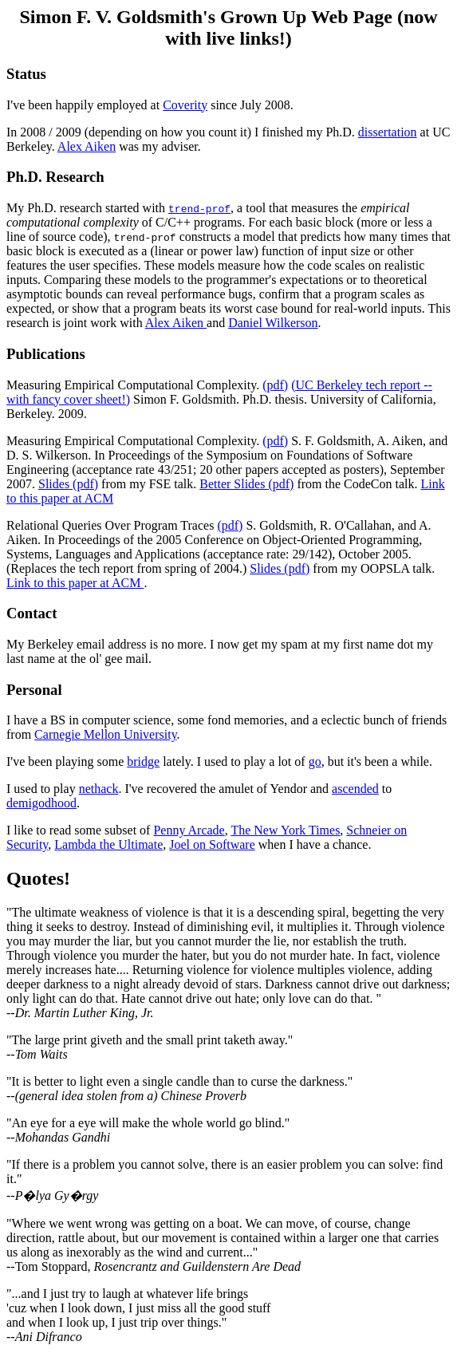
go (315, 761)
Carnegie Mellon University (105, 734)
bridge (143, 761)
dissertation (387, 132)
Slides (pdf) (68, 484)
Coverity (185, 105)
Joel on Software (212, 844)
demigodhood (41, 803)
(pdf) (275, 385)
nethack (99, 788)
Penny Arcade (188, 830)
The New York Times (285, 830)
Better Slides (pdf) (246, 484)
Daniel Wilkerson (272, 322)
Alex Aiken (86, 146)
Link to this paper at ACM (75, 583)
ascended (355, 788)
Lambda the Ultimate (108, 844)
